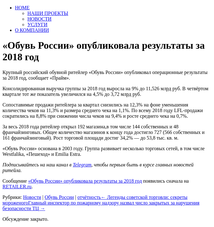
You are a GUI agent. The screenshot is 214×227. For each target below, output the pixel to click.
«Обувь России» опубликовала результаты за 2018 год (85, 181)
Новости (32, 197)
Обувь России (59, 197)
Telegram (82, 164)
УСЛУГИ (37, 24)
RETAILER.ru (16, 186)
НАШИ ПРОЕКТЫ (47, 13)
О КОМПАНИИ (32, 30)
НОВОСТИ (39, 19)
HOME (22, 7)
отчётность (89, 197)
